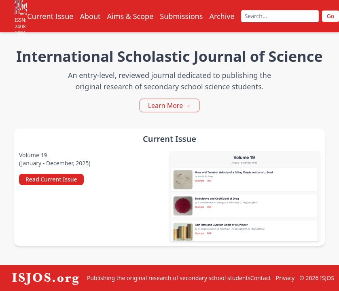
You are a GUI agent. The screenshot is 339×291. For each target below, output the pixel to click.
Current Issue (50, 16)
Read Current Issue (51, 179)
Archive (221, 16)
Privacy (285, 278)
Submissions (181, 16)
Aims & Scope (130, 16)
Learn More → (169, 105)
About (90, 16)
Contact (260, 278)
